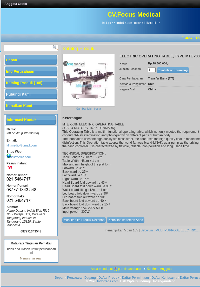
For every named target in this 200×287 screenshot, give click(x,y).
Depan (59, 277)
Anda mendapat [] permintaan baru (116, 269)
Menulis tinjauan (31, 258)
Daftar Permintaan (135, 277)
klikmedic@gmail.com (21, 145)
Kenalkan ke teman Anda (125, 220)
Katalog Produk (78, 48)
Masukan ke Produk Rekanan (84, 220)
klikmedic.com (18, 157)
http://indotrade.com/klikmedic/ (131, 23)
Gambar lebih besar (88, 108)
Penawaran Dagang (81, 277)
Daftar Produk (109, 277)
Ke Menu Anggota (159, 269)
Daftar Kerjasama (164, 277)
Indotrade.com (107, 281)
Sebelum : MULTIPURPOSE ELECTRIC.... (170, 230)
